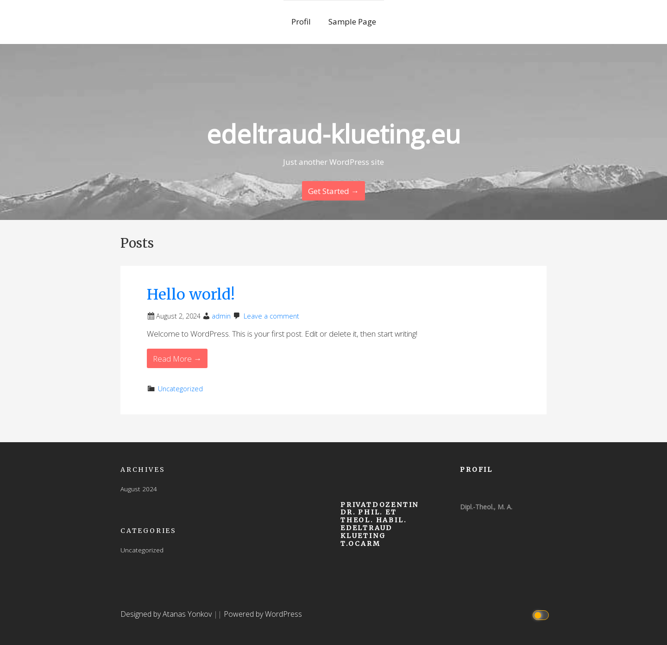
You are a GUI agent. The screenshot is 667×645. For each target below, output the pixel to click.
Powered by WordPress (263, 614)
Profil (302, 21)
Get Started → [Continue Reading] (333, 191)
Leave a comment (271, 316)
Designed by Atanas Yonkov (167, 614)
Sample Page (352, 21)
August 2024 (138, 488)
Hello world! (191, 294)
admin (221, 316)
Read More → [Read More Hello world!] (177, 358)
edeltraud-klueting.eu (333, 133)
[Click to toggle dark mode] (542, 614)
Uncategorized (180, 388)
